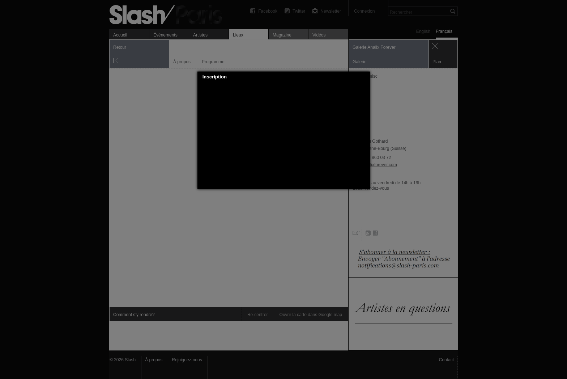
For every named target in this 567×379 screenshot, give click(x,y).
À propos (153, 359)
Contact (446, 359)
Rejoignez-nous (187, 359)
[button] (364, 77)
